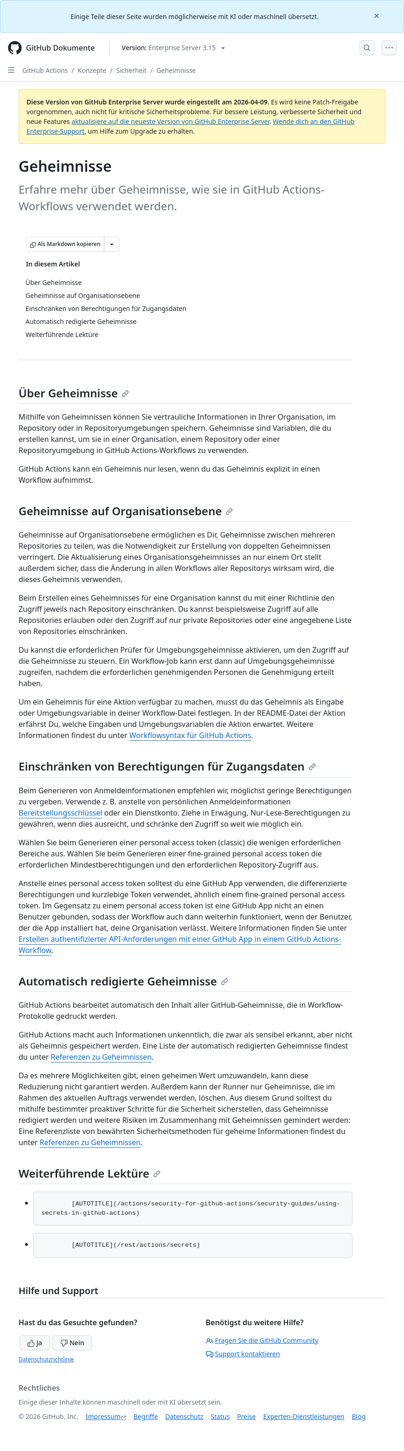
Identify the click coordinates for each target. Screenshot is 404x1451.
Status (220, 1416)
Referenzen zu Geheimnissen (101, 1057)
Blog (359, 1416)
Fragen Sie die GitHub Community (262, 1340)
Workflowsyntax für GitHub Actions (190, 735)
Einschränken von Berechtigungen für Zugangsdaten (167, 766)
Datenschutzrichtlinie (46, 1359)
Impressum (103, 1416)
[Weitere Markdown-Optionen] (112, 244)
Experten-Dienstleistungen (303, 1416)
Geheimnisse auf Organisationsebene (126, 510)
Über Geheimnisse (74, 393)
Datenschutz (184, 1416)
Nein (72, 1342)
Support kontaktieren (243, 1353)
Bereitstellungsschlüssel (60, 813)
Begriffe (146, 1416)
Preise (246, 1416)
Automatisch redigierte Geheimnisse (123, 981)
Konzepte (92, 70)
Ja (34, 1342)
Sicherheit (131, 70)
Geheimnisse (176, 70)
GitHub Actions (45, 70)
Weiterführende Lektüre (89, 1173)
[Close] (377, 15)
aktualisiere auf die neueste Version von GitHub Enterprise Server (170, 121)
